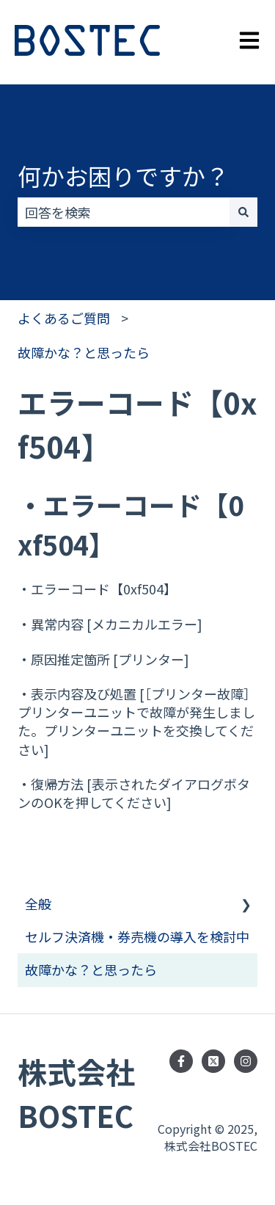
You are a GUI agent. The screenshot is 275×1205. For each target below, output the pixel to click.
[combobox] (124, 212)
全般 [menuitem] (38, 903)
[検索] (243, 212)
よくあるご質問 (64, 317)
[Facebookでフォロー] (181, 1061)
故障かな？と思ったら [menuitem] (91, 969)
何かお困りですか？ (123, 175)
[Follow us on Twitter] (213, 1061)
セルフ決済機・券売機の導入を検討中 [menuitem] (137, 936)
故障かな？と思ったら (84, 352)
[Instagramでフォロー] (245, 1061)
